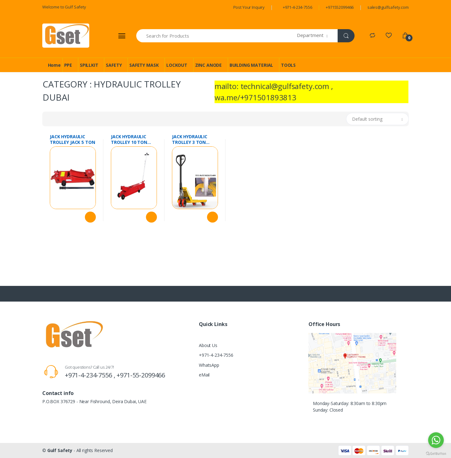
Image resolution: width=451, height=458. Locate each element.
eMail (204, 375)
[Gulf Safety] (65, 36)
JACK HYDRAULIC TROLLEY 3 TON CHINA (189, 139)
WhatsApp (209, 365)
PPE (68, 65)
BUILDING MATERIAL (251, 65)
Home (54, 65)
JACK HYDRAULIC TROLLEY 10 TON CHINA (129, 139)
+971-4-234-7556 (297, 7)
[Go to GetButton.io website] (436, 452)
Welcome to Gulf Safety (64, 7)
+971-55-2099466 (141, 375)
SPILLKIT (89, 65)
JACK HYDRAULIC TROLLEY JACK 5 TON (72, 139)
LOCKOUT (176, 65)
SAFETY (114, 65)
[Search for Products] (216, 35)
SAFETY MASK (143, 65)
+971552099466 (340, 7)
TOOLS (288, 65)
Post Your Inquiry (249, 7)
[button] (317, 35)
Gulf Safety (59, 450)
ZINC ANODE (208, 65)
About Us (208, 345)
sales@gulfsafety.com (388, 7)
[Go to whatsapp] (436, 440)
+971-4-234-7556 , (91, 375)
